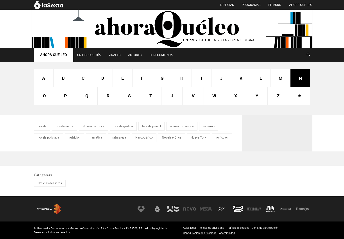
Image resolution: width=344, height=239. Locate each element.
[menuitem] (88, 55)
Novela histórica (93, 126)
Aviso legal (189, 227)
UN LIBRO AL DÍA (89, 55)
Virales (114, 55)
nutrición (74, 137)
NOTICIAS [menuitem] (227, 5)
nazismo (209, 126)
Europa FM (254, 209)
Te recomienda (161, 55)
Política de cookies (238, 227)
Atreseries (221, 209)
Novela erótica (171, 137)
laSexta (157, 209)
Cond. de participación (265, 227)
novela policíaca (48, 137)
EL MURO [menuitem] (274, 5)
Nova (189, 209)
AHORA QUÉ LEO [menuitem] (300, 5)
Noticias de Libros (50, 183)
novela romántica (182, 126)
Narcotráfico (144, 137)
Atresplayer (286, 209)
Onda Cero (238, 209)
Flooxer (302, 209)
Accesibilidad (227, 233)
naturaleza (118, 137)
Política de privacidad (211, 227)
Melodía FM (270, 209)
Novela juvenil (151, 126)
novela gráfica (123, 126)
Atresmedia (49, 209)
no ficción (222, 137)
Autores (135, 55)
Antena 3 (141, 209)
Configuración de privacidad (200, 233)
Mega (205, 209)
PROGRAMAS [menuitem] (251, 5)
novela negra (64, 126)
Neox (173, 209)
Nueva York (198, 137)
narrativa (96, 137)
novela (42, 126)
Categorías (43, 175)
